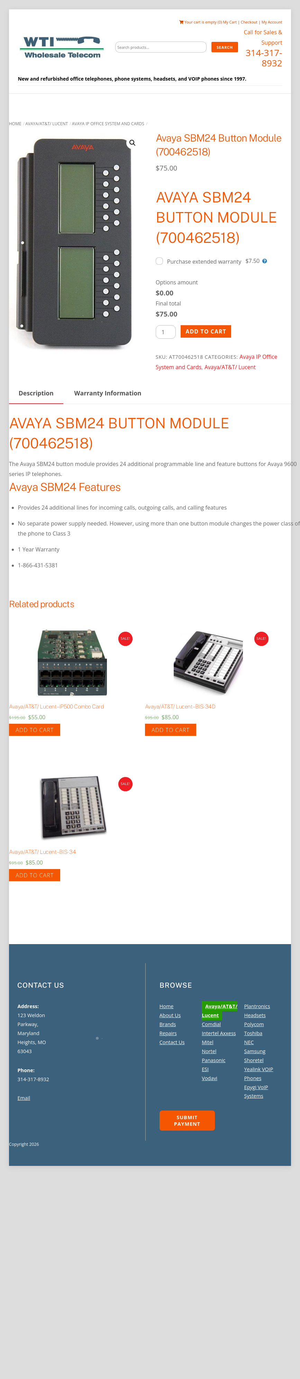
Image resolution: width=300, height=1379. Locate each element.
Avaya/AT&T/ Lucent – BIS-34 (42, 851)
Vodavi (209, 1078)
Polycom (254, 1024)
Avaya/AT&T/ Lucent (46, 123)
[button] (132, 142)
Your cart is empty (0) (201, 22)
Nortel (209, 1051)
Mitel (207, 1042)
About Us (170, 1015)
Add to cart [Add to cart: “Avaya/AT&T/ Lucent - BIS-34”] (35, 875)
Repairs (168, 1033)
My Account (272, 22)
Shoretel (254, 1060)
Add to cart (205, 331)
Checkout (249, 22)
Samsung (255, 1051)
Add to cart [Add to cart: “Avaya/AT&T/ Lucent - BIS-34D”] (171, 729)
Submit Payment (187, 1120)
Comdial (211, 1024)
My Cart (230, 22)
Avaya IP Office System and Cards (108, 123)
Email (23, 1098)
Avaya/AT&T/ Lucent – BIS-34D (180, 706)
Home (15, 123)
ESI (205, 1069)
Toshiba (253, 1033)
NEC (249, 1042)
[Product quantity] (166, 331)
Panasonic (213, 1060)
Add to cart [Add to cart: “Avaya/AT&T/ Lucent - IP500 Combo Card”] (35, 729)
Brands (168, 1024)
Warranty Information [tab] (108, 393)
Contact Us (172, 1042)
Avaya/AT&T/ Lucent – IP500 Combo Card (56, 706)
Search (225, 46)
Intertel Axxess (219, 1033)
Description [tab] (36, 393)
